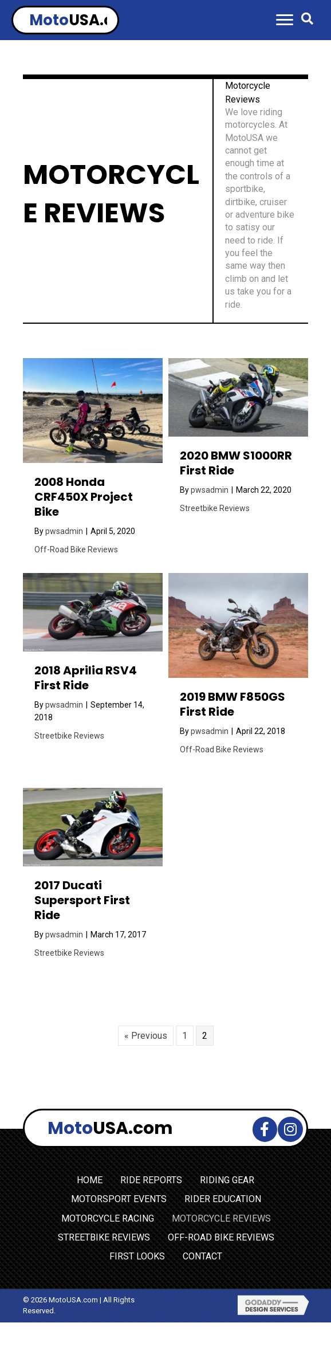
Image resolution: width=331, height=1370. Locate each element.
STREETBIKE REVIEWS (104, 1237)
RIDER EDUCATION (222, 1199)
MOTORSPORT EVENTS (119, 1199)
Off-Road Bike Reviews (76, 549)
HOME (90, 1180)
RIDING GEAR (227, 1180)
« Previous (145, 1035)
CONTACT (202, 1256)
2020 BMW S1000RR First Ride (236, 462)
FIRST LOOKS (137, 1256)
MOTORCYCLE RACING (107, 1218)
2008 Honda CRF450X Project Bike (83, 497)
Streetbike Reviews (215, 508)
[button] (284, 20)
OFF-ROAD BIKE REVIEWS (221, 1237)
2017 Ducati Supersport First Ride (82, 900)
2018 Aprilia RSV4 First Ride (85, 677)
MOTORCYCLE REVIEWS (221, 1218)
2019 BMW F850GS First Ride (232, 704)
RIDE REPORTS (151, 1180)
